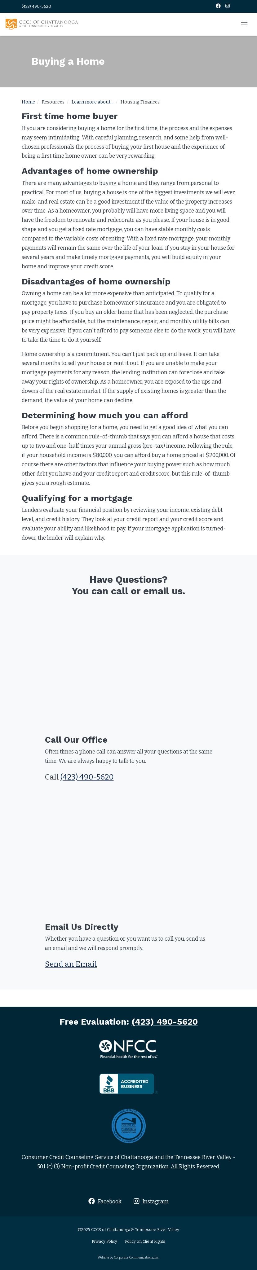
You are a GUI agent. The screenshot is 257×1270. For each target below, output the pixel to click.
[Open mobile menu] (244, 24)
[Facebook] (219, 6)
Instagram (151, 1201)
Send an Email (71, 964)
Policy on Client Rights (145, 1241)
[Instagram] (227, 6)
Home (28, 102)
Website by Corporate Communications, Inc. (128, 1257)
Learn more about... (92, 102)
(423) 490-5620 (36, 6)
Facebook (105, 1201)
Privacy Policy (104, 1241)
